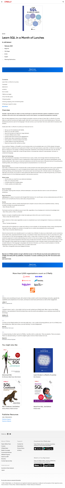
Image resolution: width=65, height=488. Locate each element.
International (5, 465)
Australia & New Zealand (7, 468)
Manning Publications (10, 59)
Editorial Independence (21, 484)
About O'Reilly (5, 441)
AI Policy (19, 450)
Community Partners (6, 452)
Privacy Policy (20, 448)
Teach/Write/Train (6, 444)
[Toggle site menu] (1, 1)
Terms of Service (5, 484)
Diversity (3, 458)
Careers (3, 446)
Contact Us (20, 444)
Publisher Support (6, 419)
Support (19, 441)
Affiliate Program (5, 454)
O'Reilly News (4, 448)
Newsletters (20, 446)
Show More (5, 106)
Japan (3, 470)
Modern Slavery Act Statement (34, 484)
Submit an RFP (5, 456)
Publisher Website (6, 421)
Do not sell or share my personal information (11, 480)
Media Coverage (5, 450)
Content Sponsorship (6, 461)
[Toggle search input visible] (63, 1)
